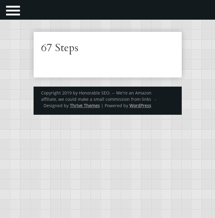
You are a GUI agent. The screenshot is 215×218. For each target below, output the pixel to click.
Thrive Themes (85, 105)
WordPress (140, 105)
